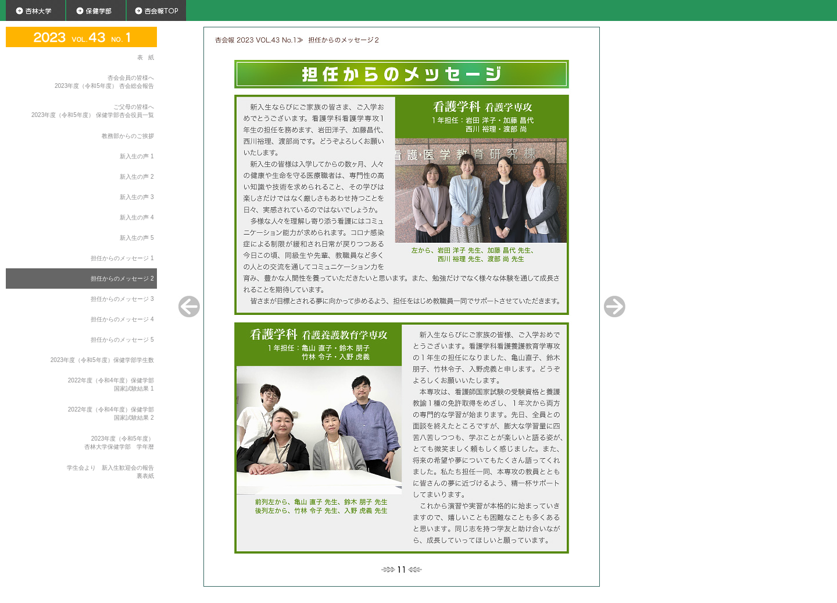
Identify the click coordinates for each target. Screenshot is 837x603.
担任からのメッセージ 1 (122, 258)
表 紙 (145, 57)
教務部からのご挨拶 (128, 136)
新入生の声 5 (136, 238)
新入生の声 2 (136, 176)
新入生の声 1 (136, 156)
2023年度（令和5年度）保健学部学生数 (102, 360)
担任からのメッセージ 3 (122, 299)
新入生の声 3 (136, 197)
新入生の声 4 (136, 217)
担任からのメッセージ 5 (122, 339)
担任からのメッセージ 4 (122, 319)
